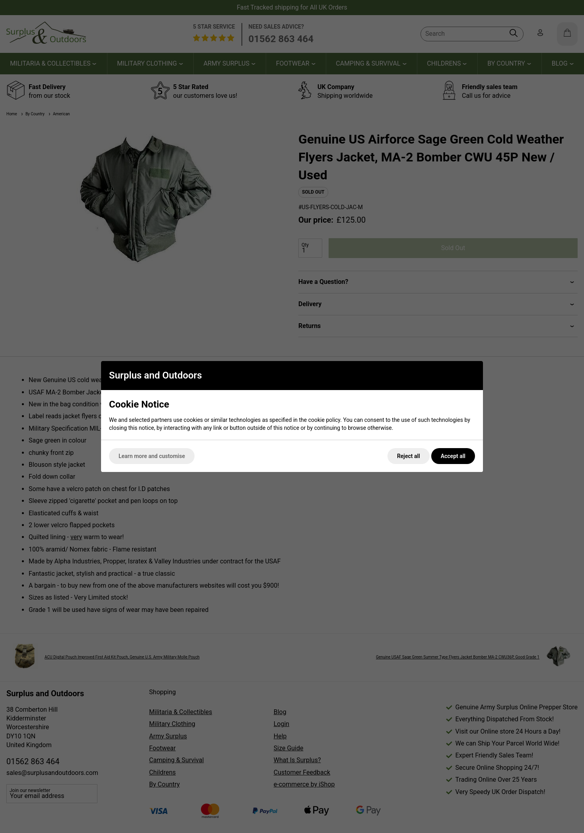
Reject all (408, 456)
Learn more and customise (152, 456)
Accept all (453, 456)
